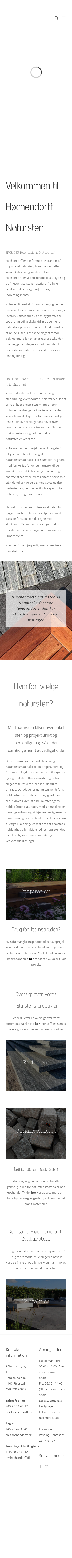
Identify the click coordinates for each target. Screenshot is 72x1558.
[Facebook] (40, 1466)
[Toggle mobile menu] (64, 18)
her (37, 1023)
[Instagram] (46, 1466)
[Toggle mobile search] (56, 18)
